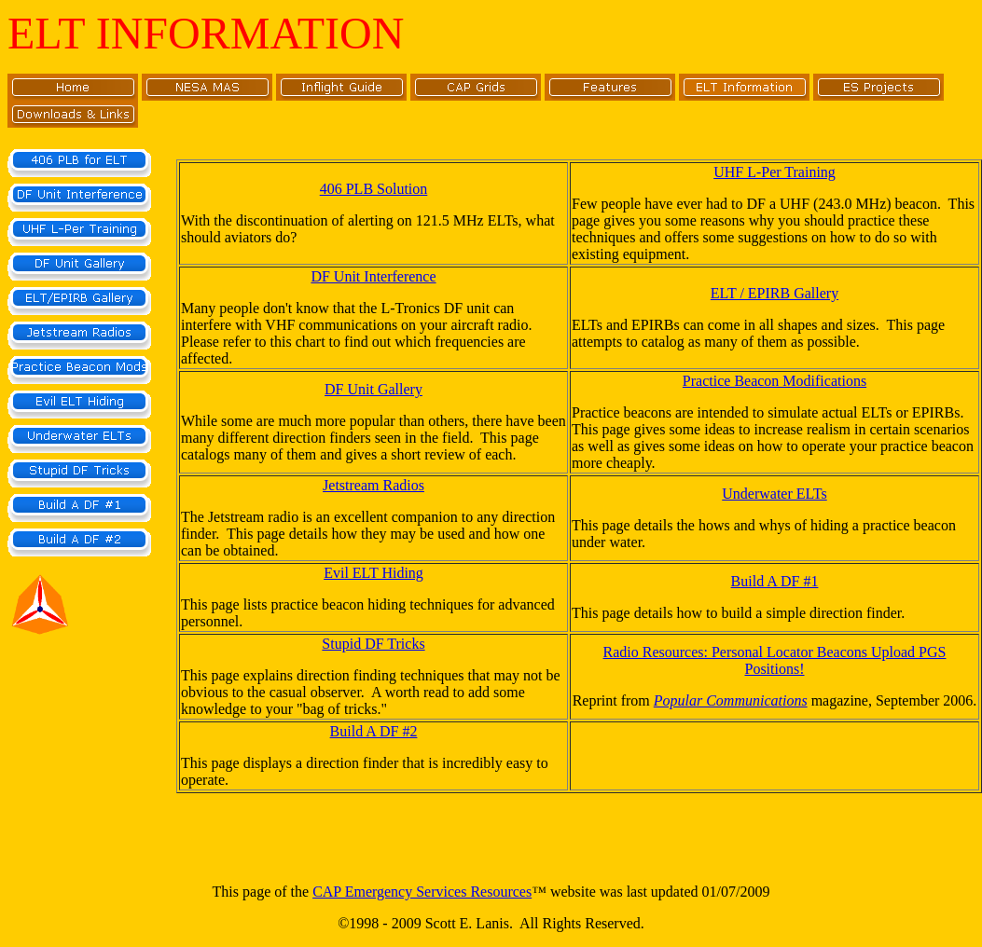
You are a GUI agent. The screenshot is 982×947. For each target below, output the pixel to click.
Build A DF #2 (374, 731)
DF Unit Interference (373, 276)
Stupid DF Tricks (373, 644)
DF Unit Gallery (373, 389)
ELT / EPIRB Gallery (774, 293)
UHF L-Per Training (774, 172)
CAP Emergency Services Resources (422, 891)
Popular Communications (731, 700)
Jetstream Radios (373, 485)
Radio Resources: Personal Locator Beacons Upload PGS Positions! (775, 660)
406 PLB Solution (374, 189)
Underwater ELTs (774, 493)
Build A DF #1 (775, 581)
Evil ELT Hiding (373, 573)
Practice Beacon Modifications (774, 381)
